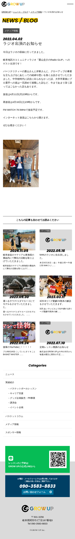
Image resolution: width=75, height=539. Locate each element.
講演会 (13, 402)
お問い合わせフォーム (34, 492)
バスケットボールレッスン (23, 388)
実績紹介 (9, 382)
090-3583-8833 (38, 486)
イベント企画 (16, 407)
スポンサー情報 (13, 432)
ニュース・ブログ (10, 277)
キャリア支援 (16, 393)
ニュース (43, 277)
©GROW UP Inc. (37, 530)
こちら (30, 117)
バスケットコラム (14, 416)
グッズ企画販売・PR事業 (22, 398)
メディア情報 (11, 30)
